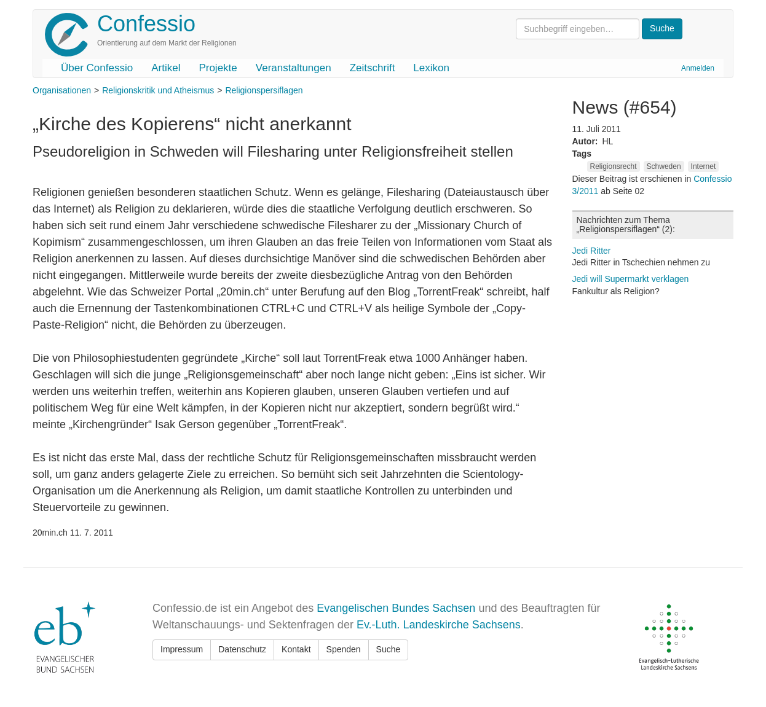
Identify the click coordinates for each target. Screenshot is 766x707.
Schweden (664, 166)
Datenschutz (242, 649)
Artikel (165, 68)
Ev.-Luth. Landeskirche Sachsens (439, 625)
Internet (703, 166)
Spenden (343, 649)
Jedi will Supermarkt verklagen (630, 279)
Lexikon (431, 68)
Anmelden (697, 68)
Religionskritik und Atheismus (158, 90)
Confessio (146, 23)
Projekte (218, 68)
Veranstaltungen (293, 68)
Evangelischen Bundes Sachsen (396, 608)
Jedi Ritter (591, 251)
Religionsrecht (613, 166)
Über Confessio (97, 68)
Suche (388, 649)
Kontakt (296, 649)
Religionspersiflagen (263, 90)
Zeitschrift (372, 68)
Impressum (181, 649)
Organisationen (62, 90)
